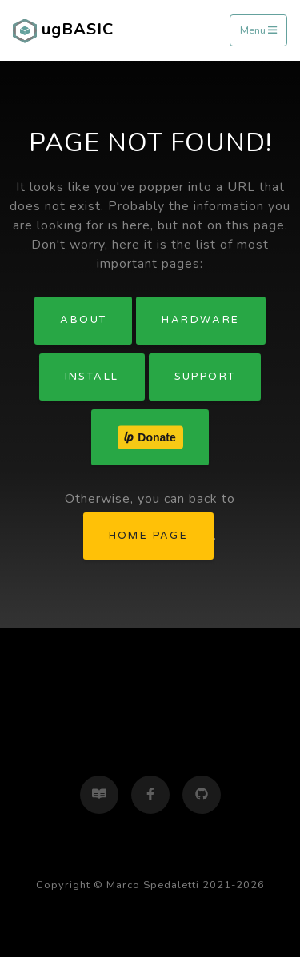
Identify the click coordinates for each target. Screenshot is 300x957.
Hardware (200, 319)
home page (149, 535)
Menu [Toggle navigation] (258, 30)
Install (92, 376)
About (83, 319)
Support (205, 376)
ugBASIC (63, 30)
